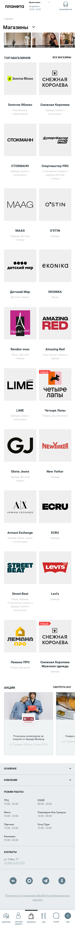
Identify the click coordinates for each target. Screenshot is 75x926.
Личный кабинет (18, 918)
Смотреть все (62, 687)
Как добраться (65, 5)
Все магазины (62, 57)
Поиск (56, 918)
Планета (14, 6)
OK (61, 880)
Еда (43, 918)
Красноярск (34, 2)
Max (29, 880)
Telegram (45, 880)
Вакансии (6, 918)
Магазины (31, 918)
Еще (67, 916)
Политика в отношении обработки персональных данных (37, 897)
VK (13, 880)
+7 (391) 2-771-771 (14, 863)
